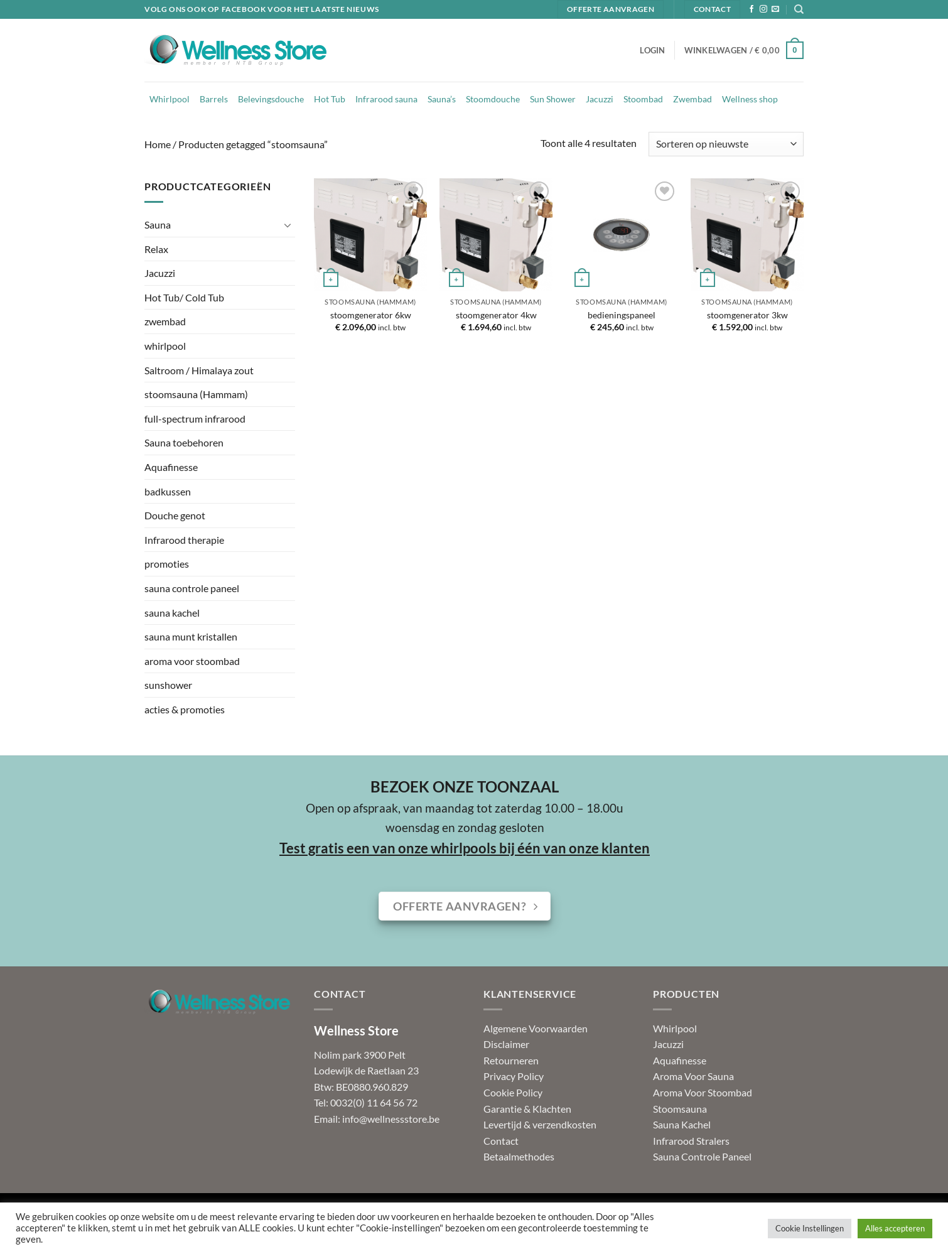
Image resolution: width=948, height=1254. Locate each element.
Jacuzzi (599, 99)
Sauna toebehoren (184, 442)
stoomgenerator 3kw (747, 315)
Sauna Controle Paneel (702, 1156)
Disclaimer (506, 1044)
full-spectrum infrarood (194, 418)
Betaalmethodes (518, 1156)
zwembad (165, 321)
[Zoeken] (799, 9)
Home (157, 144)
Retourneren (511, 1060)
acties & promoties (184, 709)
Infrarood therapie (184, 540)
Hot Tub (329, 99)
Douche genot (174, 515)
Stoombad (643, 99)
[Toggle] (287, 224)
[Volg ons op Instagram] (763, 9)
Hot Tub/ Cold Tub (184, 297)
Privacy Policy (513, 1076)
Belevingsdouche (271, 99)
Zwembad (692, 99)
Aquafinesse (171, 467)
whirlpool (165, 346)
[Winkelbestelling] (726, 144)
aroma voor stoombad (192, 661)
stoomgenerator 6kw (370, 315)
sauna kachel (172, 613)
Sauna (157, 224)
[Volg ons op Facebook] (751, 9)
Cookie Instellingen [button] (809, 1228)
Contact (501, 1141)
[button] (652, 50)
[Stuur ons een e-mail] (775, 9)
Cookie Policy (512, 1092)
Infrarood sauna (386, 99)
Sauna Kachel (682, 1124)
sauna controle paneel (191, 588)
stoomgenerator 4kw (496, 315)
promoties (166, 564)
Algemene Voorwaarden (535, 1028)
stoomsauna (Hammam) (196, 394)
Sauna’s (442, 99)
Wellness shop (750, 99)
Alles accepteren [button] (895, 1228)
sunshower (168, 685)
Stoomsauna (680, 1109)
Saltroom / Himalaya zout (199, 370)
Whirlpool (169, 99)
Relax (156, 249)
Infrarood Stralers (691, 1141)
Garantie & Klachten (527, 1109)
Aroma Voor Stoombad (702, 1092)
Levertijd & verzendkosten (539, 1124)
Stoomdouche (493, 99)
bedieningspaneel (621, 315)
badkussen (167, 491)
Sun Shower (553, 99)
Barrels (214, 99)
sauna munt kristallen (190, 636)
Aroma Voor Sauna (693, 1076)
